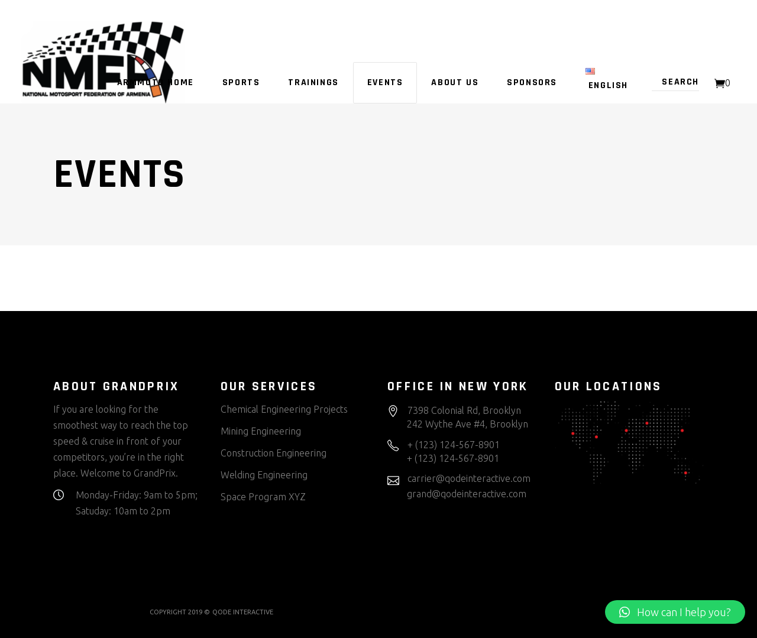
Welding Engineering (264, 474)
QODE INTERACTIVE (242, 612)
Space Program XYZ (263, 496)
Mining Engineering (261, 431)
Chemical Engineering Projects (284, 409)
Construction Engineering (273, 453)
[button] (675, 612)
